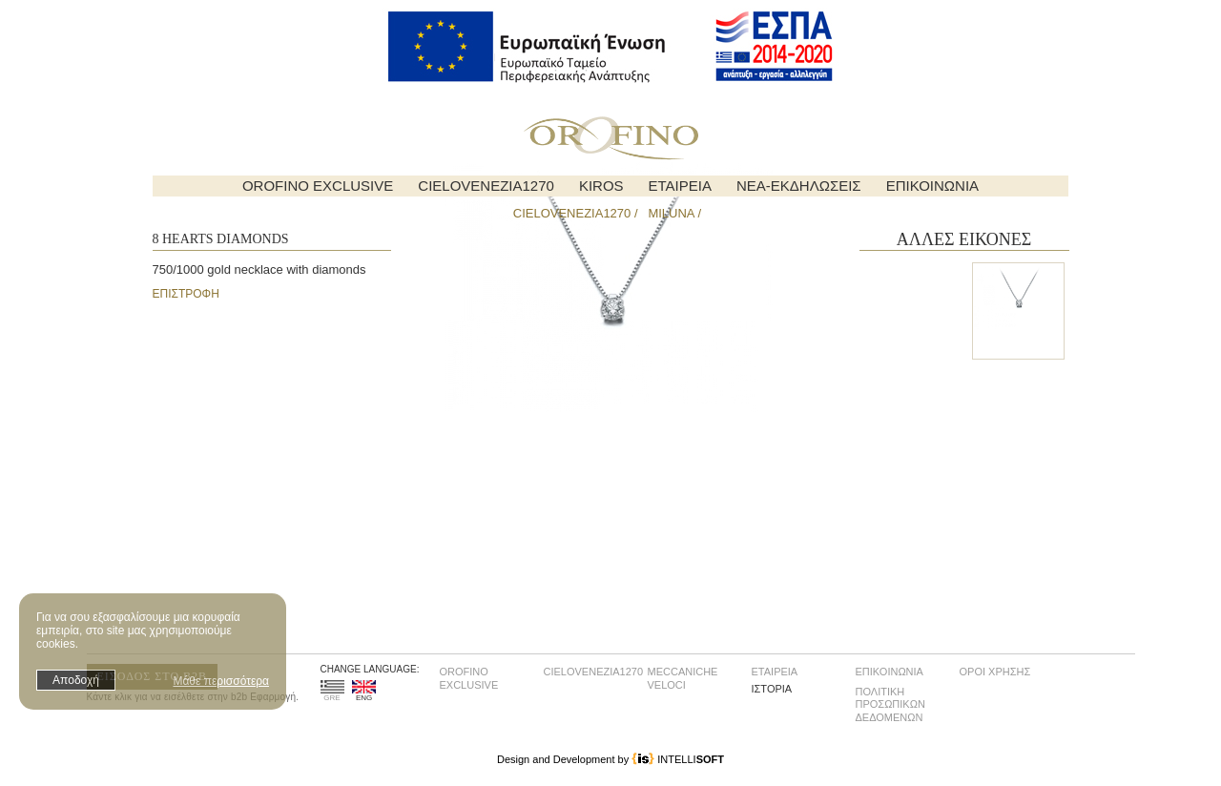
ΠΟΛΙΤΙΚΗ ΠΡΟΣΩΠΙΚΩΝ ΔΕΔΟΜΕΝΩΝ (890, 704)
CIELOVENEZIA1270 (486, 185)
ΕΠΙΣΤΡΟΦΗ (186, 293)
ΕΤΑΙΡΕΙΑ (680, 185)
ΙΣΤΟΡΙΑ (772, 688)
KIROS (601, 185)
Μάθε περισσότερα (221, 681)
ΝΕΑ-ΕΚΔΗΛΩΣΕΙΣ (798, 185)
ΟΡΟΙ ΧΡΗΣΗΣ (995, 671)
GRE (332, 691)
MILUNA (670, 213)
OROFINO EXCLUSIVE (317, 185)
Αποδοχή (75, 680)
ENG (364, 691)
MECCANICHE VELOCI (683, 678)
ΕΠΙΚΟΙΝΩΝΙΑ (932, 185)
